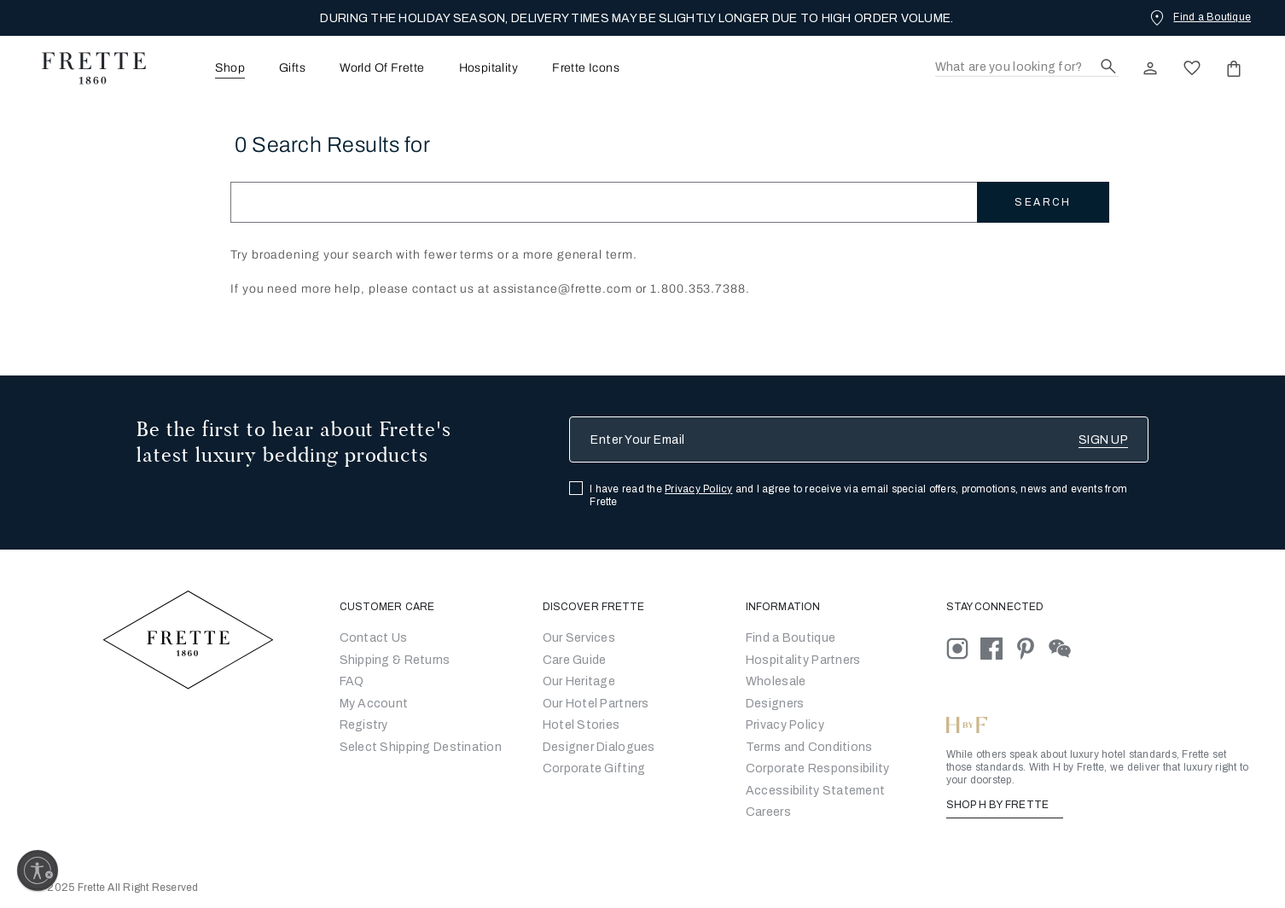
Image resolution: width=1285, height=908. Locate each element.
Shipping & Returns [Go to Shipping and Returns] (395, 660)
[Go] (775, 703)
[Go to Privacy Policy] (785, 725)
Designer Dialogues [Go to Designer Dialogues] (599, 747)
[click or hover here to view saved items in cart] (1234, 68)
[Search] (1027, 68)
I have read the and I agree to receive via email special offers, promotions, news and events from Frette (858, 495)
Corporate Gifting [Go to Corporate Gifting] (594, 768)
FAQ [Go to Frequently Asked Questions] (352, 681)
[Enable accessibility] (37, 870)
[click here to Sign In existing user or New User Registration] (1150, 68)
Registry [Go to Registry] (364, 725)
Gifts (292, 68)
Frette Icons (585, 68)
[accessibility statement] (815, 790)
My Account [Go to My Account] (374, 703)
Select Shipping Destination (421, 747)
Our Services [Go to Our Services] (579, 638)
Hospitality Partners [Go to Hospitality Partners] (803, 660)
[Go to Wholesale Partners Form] (776, 681)
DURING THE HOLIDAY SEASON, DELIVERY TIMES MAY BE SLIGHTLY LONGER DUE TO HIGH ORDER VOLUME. (636, 18)
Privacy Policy (698, 489)
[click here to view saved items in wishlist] (1192, 68)
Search (1043, 202)
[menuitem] (206, 68)
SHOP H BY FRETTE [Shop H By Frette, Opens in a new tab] (1004, 805)
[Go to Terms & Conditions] (809, 747)
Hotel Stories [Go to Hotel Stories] (581, 725)
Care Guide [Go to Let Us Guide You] (575, 660)
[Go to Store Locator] (790, 638)
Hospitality (489, 68)
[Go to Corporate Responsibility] (818, 768)
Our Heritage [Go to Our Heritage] (579, 681)
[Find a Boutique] (1199, 17)
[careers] (768, 812)
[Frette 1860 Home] (85, 68)
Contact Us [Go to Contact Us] (374, 638)
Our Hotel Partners (596, 703)
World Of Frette (382, 68)
